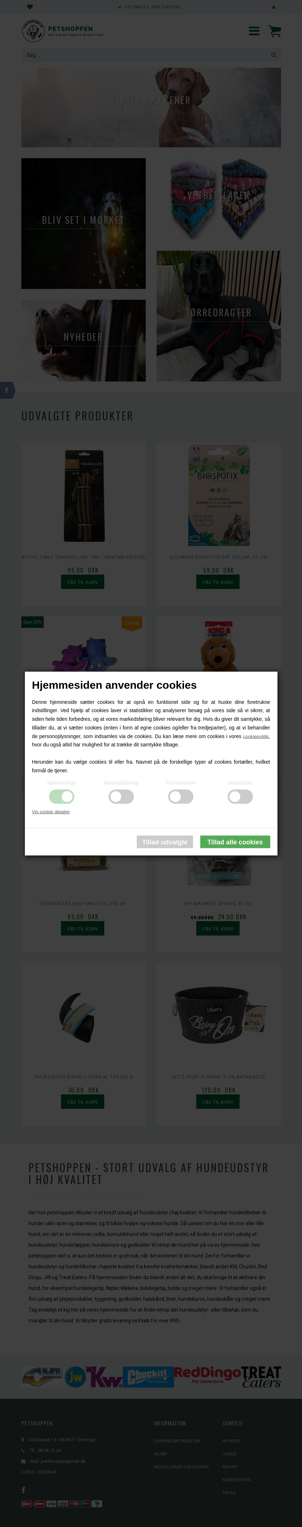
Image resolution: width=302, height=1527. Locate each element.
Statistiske (240, 782)
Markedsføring (121, 782)
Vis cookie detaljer (51, 811)
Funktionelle (181, 782)
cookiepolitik (256, 736)
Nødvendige (61, 782)
